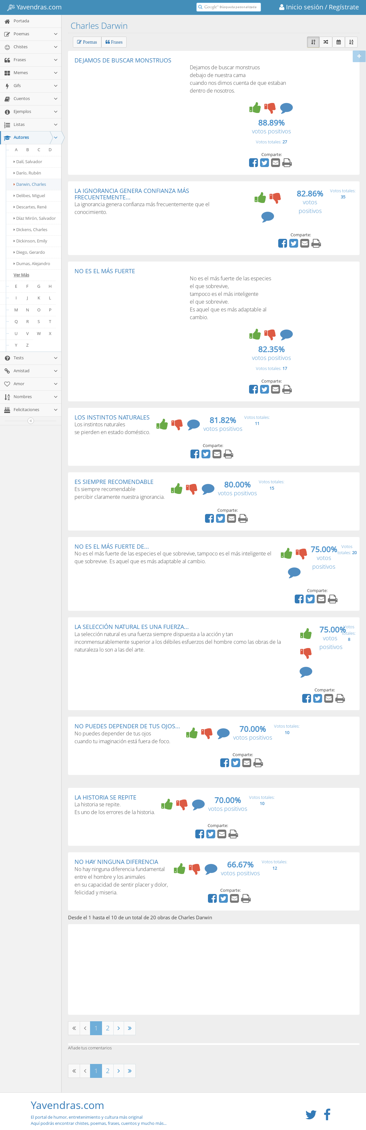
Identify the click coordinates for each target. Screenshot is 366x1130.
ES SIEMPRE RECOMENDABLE (114, 482)
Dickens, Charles (30, 229)
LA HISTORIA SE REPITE (105, 797)
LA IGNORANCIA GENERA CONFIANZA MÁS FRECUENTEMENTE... (131, 194)
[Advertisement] (128, 112)
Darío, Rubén (27, 173)
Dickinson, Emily (30, 241)
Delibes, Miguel (29, 195)
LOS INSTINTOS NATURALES (112, 417)
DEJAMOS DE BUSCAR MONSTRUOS (122, 60)
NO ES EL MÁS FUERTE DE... (111, 546)
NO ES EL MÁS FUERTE (104, 271)
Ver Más (21, 275)
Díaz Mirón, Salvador (35, 218)
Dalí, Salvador (28, 161)
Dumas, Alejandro (32, 263)
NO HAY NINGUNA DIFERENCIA (116, 862)
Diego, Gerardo (29, 252)
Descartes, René (30, 207)
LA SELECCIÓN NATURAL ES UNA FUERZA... (131, 627)
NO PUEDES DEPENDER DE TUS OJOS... (127, 726)
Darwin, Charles (30, 184)
